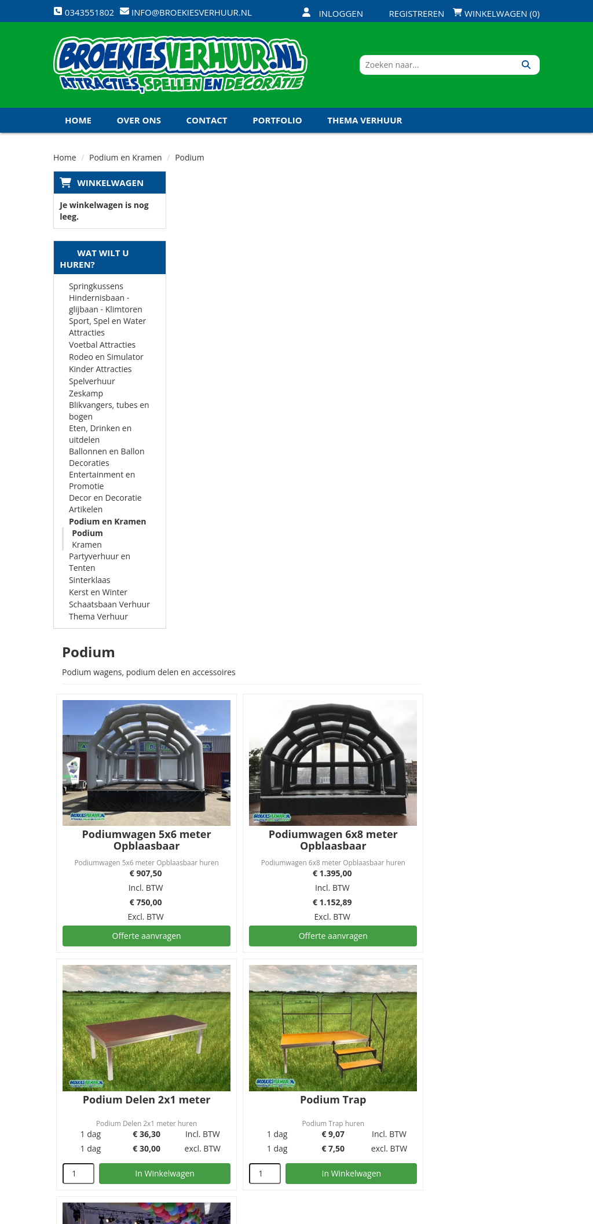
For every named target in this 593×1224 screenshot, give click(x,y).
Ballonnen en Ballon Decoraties (107, 458)
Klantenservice (376, 1064)
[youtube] (487, 1214)
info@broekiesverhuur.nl (112, 1118)
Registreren (409, 13)
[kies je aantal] (199, 697)
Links (194, 1105)
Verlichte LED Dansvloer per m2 (265, 862)
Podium (87, 534)
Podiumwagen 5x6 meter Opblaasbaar (265, 368)
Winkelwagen (110, 184)
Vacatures (204, 1085)
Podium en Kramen (108, 522)
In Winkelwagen (283, 696)
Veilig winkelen (295, 1064)
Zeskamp (86, 394)
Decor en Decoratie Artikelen (105, 504)
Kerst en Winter (98, 593)
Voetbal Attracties (102, 345)
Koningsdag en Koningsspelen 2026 (150, 146)
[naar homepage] (180, 65)
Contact (207, 121)
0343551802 (101, 1095)
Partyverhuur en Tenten (99, 563)
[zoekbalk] (440, 65)
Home (78, 121)
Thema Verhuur (364, 121)
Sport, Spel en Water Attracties (107, 327)
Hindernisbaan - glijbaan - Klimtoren (105, 304)
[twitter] (466, 1214)
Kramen (86, 545)
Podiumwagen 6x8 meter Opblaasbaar (446, 368)
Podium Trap (447, 623)
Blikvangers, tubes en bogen (109, 411)
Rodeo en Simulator (106, 357)
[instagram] (529, 1214)
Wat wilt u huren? (94, 259)
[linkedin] (508, 1214)
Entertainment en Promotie (102, 481)
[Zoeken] (527, 65)
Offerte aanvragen (265, 463)
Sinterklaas (90, 580)
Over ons (139, 121)
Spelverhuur (92, 382)
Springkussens (96, 287)
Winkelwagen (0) (496, 13)
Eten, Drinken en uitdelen (100, 435)
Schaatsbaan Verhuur (109, 605)
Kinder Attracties (100, 370)
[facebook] (445, 1214)
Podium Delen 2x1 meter (266, 623)
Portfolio (277, 121)
